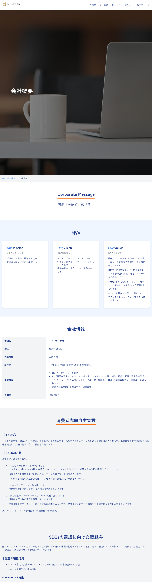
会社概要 (91, 4)
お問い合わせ (143, 4)
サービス (103, 4)
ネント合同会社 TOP (9, 178)
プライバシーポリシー (122, 4)
